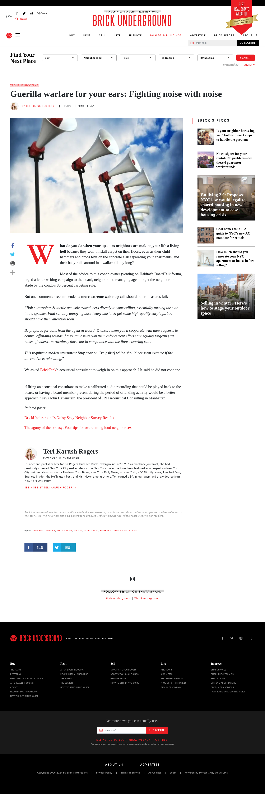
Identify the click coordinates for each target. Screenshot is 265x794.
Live (118, 35)
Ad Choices (154, 772)
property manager (113, 530)
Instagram (31, 13)
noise (78, 530)
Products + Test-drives (173, 683)
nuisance (91, 530)
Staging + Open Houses (123, 669)
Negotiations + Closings (125, 674)
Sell (102, 35)
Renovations (218, 678)
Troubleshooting (24, 85)
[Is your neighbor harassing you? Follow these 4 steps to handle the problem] (205, 137)
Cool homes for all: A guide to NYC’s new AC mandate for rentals (233, 233)
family (50, 530)
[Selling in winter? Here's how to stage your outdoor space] (226, 296)
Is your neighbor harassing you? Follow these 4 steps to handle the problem (235, 135)
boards (38, 530)
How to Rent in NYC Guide (74, 687)
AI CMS (223, 772)
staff (133, 530)
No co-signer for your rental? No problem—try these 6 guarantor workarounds (234, 160)
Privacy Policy (104, 772)
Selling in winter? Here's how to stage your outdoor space (225, 308)
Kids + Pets (167, 674)
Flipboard (42, 13)
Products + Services (222, 687)
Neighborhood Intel (172, 678)
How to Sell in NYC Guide (125, 683)
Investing (15, 674)
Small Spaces (218, 669)
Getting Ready (118, 678)
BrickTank (48, 370)
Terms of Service (130, 772)
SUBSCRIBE (248, 43)
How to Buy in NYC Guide (24, 696)
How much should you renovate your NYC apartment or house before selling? (235, 258)
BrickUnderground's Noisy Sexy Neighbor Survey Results (69, 418)
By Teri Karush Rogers (38, 106)
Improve (135, 35)
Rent (87, 35)
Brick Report (224, 35)
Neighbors (64, 530)
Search (245, 57)
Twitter (24, 13)
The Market (16, 669)
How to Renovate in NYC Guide (228, 691)
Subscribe (157, 730)
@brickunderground (118, 598)
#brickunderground (147, 598)
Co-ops (14, 687)
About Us (250, 35)
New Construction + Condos (26, 678)
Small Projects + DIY (222, 674)
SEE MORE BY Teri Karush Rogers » (50, 487)
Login (173, 772)
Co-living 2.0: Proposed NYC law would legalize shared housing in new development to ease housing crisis (223, 204)
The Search (66, 683)
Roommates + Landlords (74, 674)
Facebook (16, 13)
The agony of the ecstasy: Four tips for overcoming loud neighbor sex (78, 428)
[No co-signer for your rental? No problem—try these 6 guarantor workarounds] (205, 160)
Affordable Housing (22, 683)
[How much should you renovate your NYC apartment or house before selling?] (205, 258)
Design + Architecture (223, 683)
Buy (72, 35)
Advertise (198, 35)
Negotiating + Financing (24, 691)
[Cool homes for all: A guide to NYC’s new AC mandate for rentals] (205, 235)
